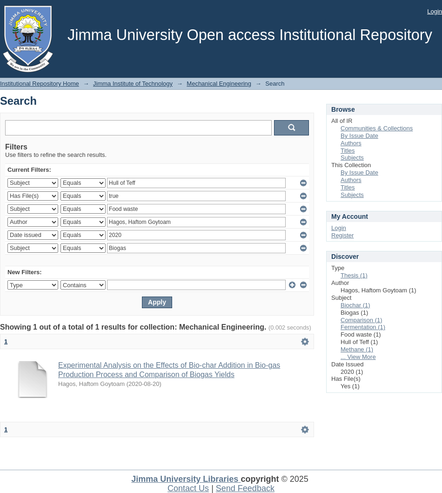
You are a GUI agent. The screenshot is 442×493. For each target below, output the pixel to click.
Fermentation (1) (363, 327)
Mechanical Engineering (219, 83)
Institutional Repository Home (39, 83)
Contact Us (188, 488)
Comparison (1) (361, 320)
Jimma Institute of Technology (133, 83)
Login (434, 11)
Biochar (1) (355, 305)
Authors (351, 143)
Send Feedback (245, 488)
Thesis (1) (354, 275)
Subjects (352, 157)
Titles (348, 150)
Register (342, 235)
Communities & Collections (377, 128)
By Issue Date (359, 135)
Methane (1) (357, 349)
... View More (358, 356)
